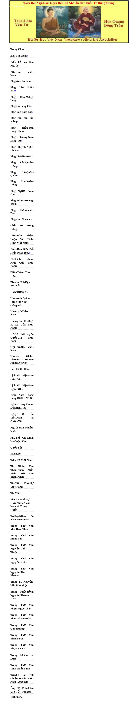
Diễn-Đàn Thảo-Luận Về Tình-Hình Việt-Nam (22, 239)
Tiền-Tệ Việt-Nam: (21, 459)
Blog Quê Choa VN (21, 219)
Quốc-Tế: (16, 447)
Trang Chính (17, 49)
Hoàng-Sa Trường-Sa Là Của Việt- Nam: (22, 324)
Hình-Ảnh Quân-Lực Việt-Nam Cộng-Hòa (20, 302)
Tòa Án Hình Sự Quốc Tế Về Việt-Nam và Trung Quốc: (20, 504)
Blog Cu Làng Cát (20, 106)
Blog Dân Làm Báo (21, 111)
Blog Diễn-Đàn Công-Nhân (22, 129)
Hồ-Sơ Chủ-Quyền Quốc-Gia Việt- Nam (22, 337)
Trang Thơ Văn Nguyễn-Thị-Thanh (22, 572)
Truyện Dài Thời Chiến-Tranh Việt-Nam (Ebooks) (22, 678)
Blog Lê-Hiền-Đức (21, 156)
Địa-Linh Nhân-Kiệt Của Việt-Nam (22, 262)
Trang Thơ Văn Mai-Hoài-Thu (22, 527)
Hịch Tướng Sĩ (18, 291)
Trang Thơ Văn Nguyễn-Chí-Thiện (22, 548)
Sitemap (15, 453)
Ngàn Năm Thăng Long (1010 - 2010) (22, 396)
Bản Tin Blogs (18, 55)
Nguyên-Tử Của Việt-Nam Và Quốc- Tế (22, 418)
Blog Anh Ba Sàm (20, 81)
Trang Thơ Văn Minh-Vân (22, 537)
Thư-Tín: (15, 493)
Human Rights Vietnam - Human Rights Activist (22, 359)
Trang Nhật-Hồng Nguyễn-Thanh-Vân (22, 595)
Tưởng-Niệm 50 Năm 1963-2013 (22, 518)
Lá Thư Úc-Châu (20, 369)
